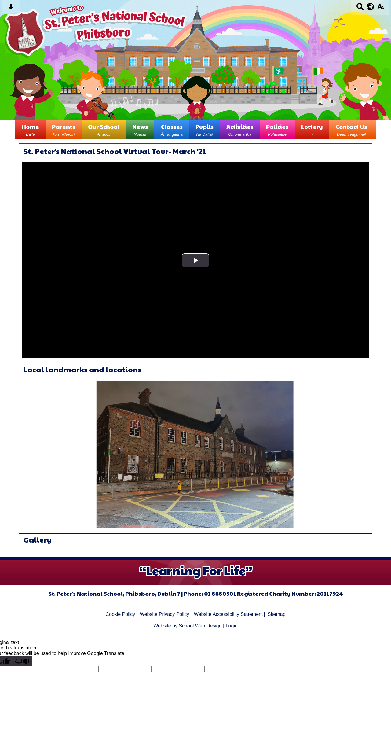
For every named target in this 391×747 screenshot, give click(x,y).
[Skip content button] (10, 8)
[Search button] (360, 8)
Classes (172, 130)
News (140, 130)
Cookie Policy (120, 614)
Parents (63, 130)
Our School (103, 130)
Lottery (312, 130)
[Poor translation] (22, 661)
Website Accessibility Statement (228, 614)
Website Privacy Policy (164, 614)
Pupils (205, 130)
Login (232, 625)
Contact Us (351, 130)
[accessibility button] (380, 8)
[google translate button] (370, 6)
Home (30, 130)
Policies (277, 130)
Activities (239, 130)
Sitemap (277, 614)
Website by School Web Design (187, 625)
